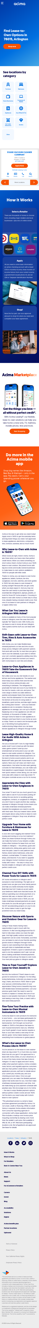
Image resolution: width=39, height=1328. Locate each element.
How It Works (9, 1152)
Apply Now (19, 166)
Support (7, 1181)
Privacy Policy (10, 1250)
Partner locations (10, 1228)
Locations (10, 1138)
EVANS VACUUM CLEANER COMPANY (19, 153)
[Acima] (19, 4)
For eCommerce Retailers (13, 1186)
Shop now (12, 46)
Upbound (7, 1232)
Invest (6, 1197)
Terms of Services (11, 1244)
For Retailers (8, 1161)
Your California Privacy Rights (15, 1256)
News (6, 1177)
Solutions (7, 1212)
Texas (17, 1138)
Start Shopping (19, 431)
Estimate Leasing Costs (19, 170)
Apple (11, 524)
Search (30, 175)
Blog (5, 1201)
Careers (7, 1192)
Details (15, 175)
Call (23, 175)
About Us (7, 1172)
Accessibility (8, 1208)
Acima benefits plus (11, 1224)
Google (28, 524)
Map (8, 175)
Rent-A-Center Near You (13, 1166)
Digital (6, 1217)
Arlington (24, 1138)
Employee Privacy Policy (14, 1263)
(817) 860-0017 (19, 161)
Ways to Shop (9, 1157)
